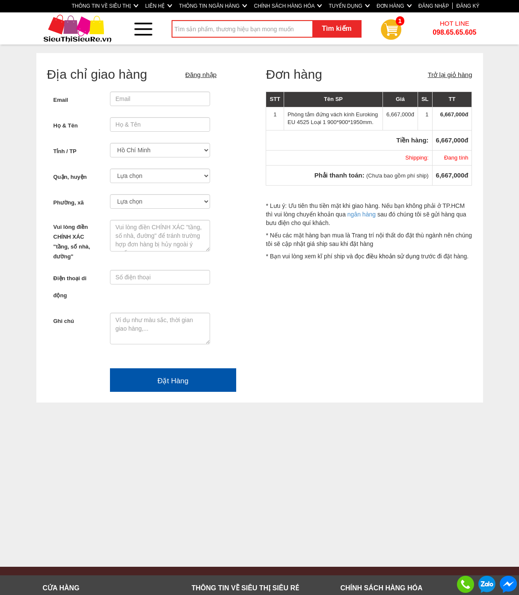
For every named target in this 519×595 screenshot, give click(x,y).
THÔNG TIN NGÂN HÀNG (213, 6)
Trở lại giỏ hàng (450, 74)
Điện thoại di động (70, 287)
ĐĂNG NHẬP (433, 6)
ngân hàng (361, 214)
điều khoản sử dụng (392, 256)
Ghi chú (63, 321)
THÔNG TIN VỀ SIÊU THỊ (104, 6)
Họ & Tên (65, 125)
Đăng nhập (200, 74)
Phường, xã (68, 202)
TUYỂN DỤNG (349, 6)
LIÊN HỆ (158, 6)
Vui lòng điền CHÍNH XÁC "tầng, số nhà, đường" (71, 242)
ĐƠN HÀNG (394, 6)
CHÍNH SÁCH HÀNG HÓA (288, 6)
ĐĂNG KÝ (467, 6)
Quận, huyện (70, 177)
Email (60, 100)
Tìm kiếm (336, 28)
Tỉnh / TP (65, 151)
